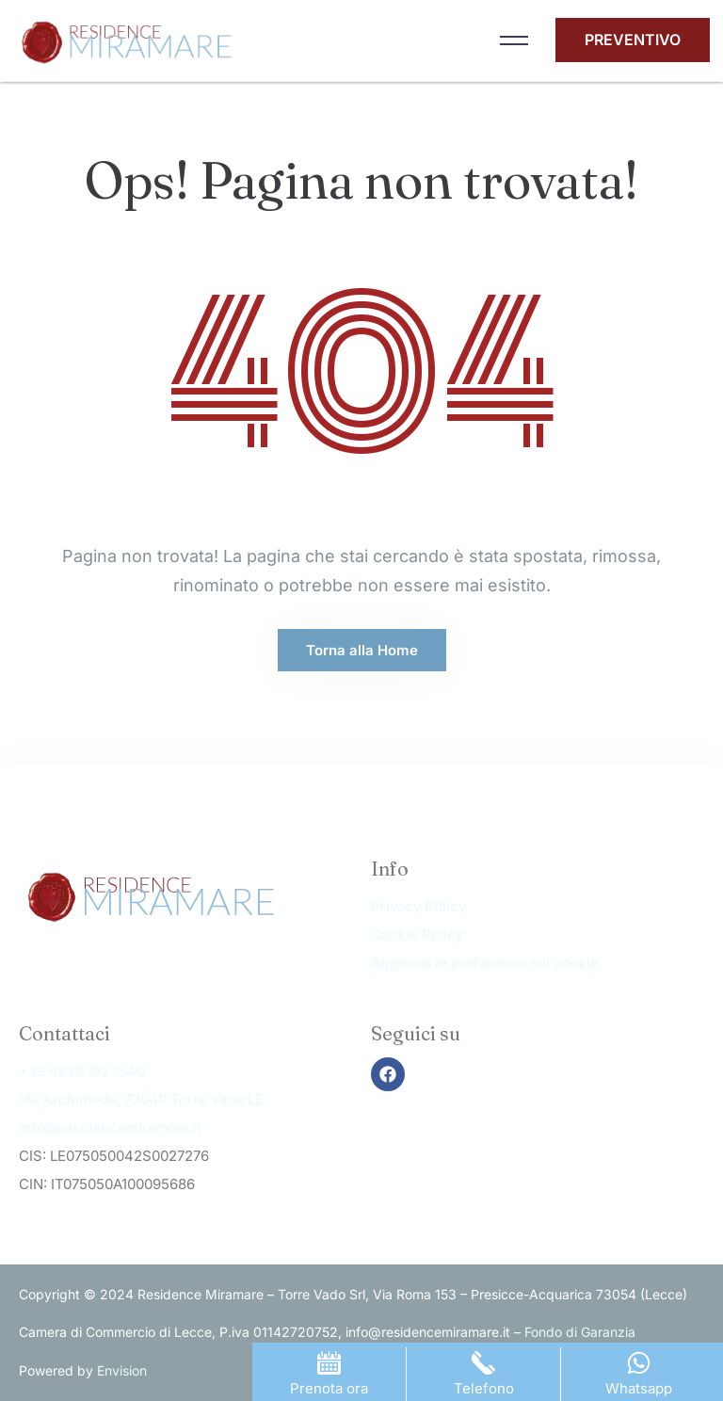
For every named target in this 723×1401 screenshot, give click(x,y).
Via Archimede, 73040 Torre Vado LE (141, 1099)
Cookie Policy (417, 934)
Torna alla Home (362, 650)
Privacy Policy (418, 906)
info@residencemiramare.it (110, 1127)
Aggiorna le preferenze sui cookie (485, 963)
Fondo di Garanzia (579, 1332)
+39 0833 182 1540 (82, 1071)
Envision (122, 1370)
